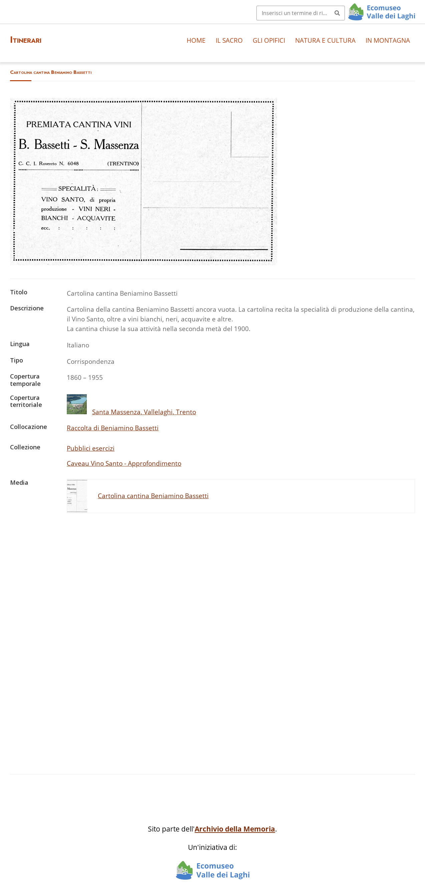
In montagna (388, 40)
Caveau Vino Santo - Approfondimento (124, 463)
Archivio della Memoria (235, 829)
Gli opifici (269, 40)
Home (196, 40)
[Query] (300, 13)
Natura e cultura (325, 40)
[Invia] (337, 13)
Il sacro (229, 40)
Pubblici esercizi (91, 448)
